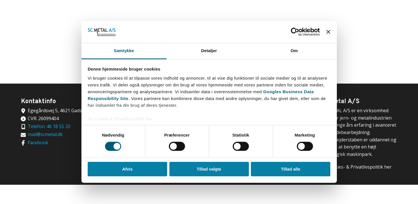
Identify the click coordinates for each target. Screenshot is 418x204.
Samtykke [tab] (124, 50)
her (149, 118)
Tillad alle (290, 169)
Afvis (127, 169)
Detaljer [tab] (209, 50)
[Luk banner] (328, 32)
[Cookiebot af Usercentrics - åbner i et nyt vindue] (295, 32)
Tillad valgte (209, 169)
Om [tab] (294, 50)
